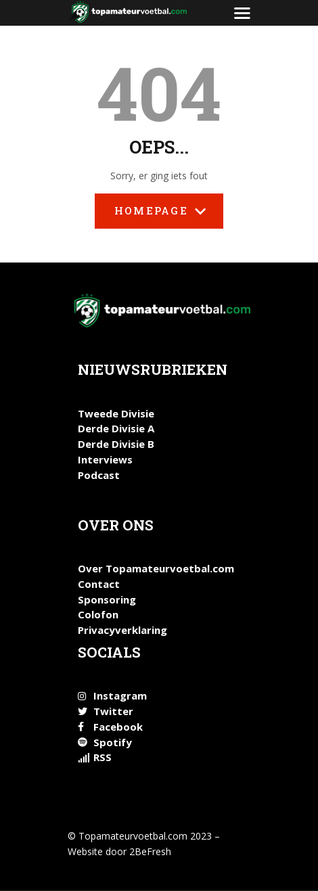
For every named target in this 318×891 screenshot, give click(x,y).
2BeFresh (150, 851)
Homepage (159, 216)
